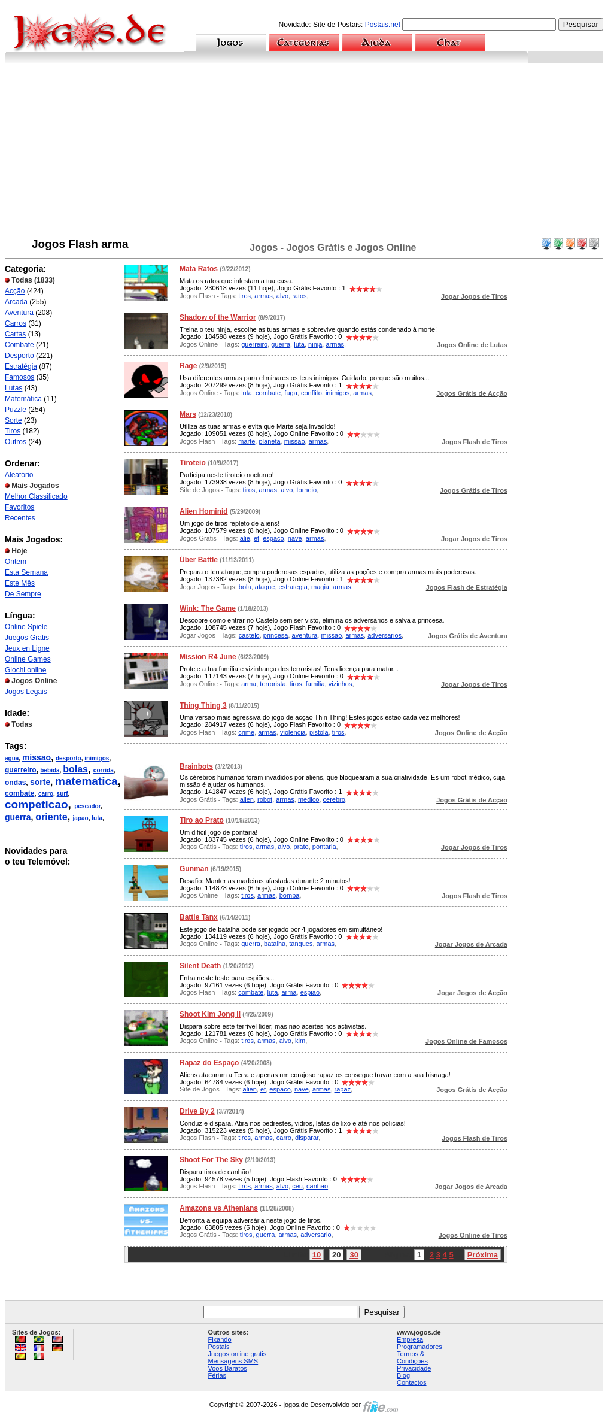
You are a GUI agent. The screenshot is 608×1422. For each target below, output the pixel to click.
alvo (282, 295)
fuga (290, 392)
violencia (293, 732)
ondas (15, 782)
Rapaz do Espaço (209, 1063)
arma (248, 683)
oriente (51, 817)
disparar (306, 1137)
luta (97, 818)
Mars (188, 414)
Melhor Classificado (36, 496)
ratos (299, 295)
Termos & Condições (412, 1357)
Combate (19, 345)
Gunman (194, 869)
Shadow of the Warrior (218, 317)
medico (308, 799)
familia (315, 683)
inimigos (96, 758)
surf (62, 793)
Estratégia (21, 366)
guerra (18, 817)
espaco (273, 538)
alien (247, 799)
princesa (275, 635)
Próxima (482, 1254)
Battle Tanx (199, 917)
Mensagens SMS (233, 1361)
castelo (249, 635)
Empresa (410, 1339)
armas (263, 295)
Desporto (19, 355)
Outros (15, 442)
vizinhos (340, 683)
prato (301, 846)
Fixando (219, 1339)
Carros (15, 323)
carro (45, 793)
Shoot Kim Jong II (210, 1014)
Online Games (28, 659)
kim (300, 1040)
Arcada (16, 302)
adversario (315, 1234)
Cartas (15, 334)
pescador (87, 806)
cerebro (334, 799)
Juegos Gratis (27, 637)
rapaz (343, 1089)
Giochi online (25, 670)
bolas (75, 769)
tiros (244, 295)
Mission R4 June (208, 657)
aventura (305, 635)
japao (81, 818)
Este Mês (20, 583)
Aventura (19, 312)
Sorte (13, 420)
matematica (86, 781)
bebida (49, 770)
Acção (15, 291)
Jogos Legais (26, 691)
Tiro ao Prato (202, 820)
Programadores (419, 1346)
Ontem (15, 561)
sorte (40, 782)
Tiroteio (193, 463)
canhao (317, 1186)
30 (353, 1254)
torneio (307, 489)
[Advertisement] (304, 153)
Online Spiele (26, 627)
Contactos (412, 1382)
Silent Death (200, 966)
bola (245, 586)
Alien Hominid (204, 511)
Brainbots (196, 766)
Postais (218, 1346)
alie (245, 538)
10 (316, 1254)
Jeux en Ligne (27, 648)
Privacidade (414, 1368)
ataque (265, 586)
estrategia (293, 586)
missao (36, 757)
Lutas (13, 388)
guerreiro (21, 770)
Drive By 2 (197, 1111)
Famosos (19, 377)
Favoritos (19, 507)
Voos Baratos (227, 1368)
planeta (269, 441)
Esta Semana (26, 572)
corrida (103, 770)
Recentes (20, 518)
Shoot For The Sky (211, 1160)
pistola (319, 732)
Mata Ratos (199, 269)
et (256, 538)
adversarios (384, 635)
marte (246, 441)
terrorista (272, 683)
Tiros (12, 431)
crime (246, 732)
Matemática (23, 399)
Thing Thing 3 (203, 705)
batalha (274, 943)
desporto (68, 758)
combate (19, 793)
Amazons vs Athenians (219, 1208)
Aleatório (19, 475)
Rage (188, 366)
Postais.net (382, 24)
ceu (297, 1186)
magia (320, 586)
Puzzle (15, 409)
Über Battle (199, 560)
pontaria (324, 846)
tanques (300, 943)
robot (264, 799)
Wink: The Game (208, 608)
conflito (311, 392)
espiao (310, 992)
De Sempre (23, 594)
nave (295, 538)
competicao (36, 804)
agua (12, 758)
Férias (217, 1375)
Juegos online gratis (237, 1353)
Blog (403, 1375)
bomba (289, 895)
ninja (315, 344)
